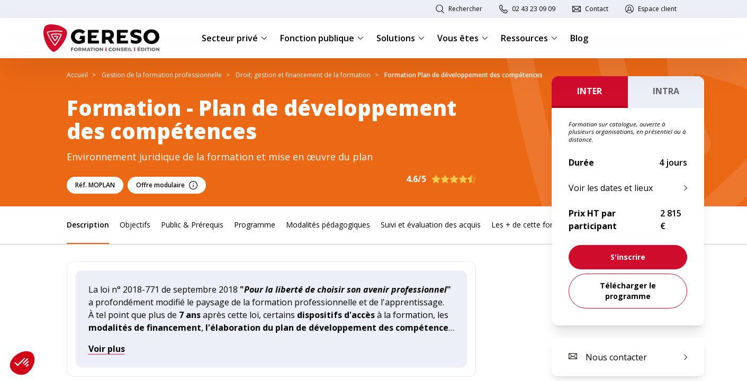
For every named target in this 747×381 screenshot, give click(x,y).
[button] (22, 363)
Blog (579, 38)
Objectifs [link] (135, 225)
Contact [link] (596, 8)
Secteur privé (234, 38)
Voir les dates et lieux (611, 188)
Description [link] (88, 225)
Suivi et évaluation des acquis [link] (431, 225)
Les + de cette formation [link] (534, 225)
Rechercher (465, 8)
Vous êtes (462, 38)
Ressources (529, 38)
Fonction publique (322, 38)
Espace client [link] (657, 8)
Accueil (77, 74)
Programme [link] (254, 225)
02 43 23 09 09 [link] (533, 8)
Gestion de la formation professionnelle (162, 74)
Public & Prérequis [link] (192, 225)
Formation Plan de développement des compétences (463, 74)
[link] (628, 257)
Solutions (400, 38)
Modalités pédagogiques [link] (328, 225)
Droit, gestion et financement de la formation (303, 74)
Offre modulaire (166, 184)
